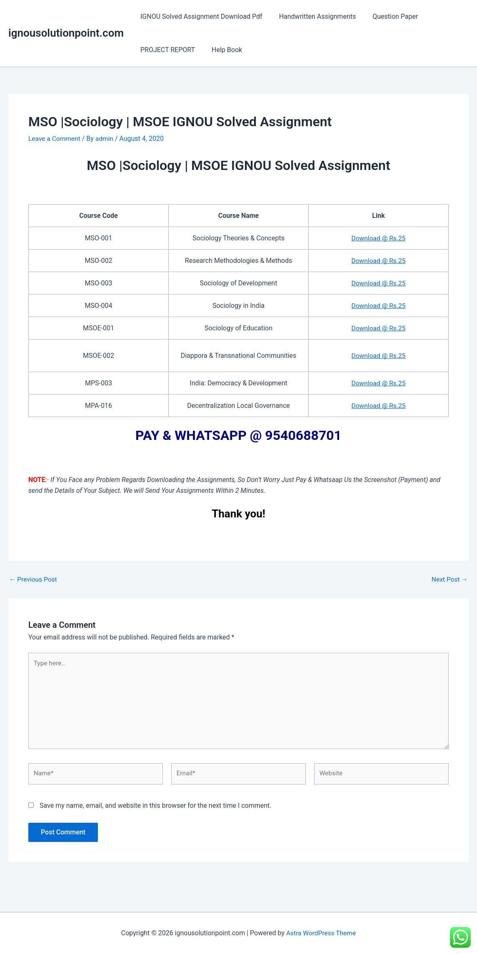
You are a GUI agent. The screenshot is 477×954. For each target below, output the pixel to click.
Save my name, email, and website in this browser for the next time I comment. (156, 809)
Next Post (449, 579)
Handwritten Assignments (312, 16)
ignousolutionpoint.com (66, 33)
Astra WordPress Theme (321, 933)
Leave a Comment (55, 138)
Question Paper (387, 16)
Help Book (222, 50)
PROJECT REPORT (166, 50)
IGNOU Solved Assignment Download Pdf (200, 16)
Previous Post (33, 579)
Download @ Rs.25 (379, 238)
